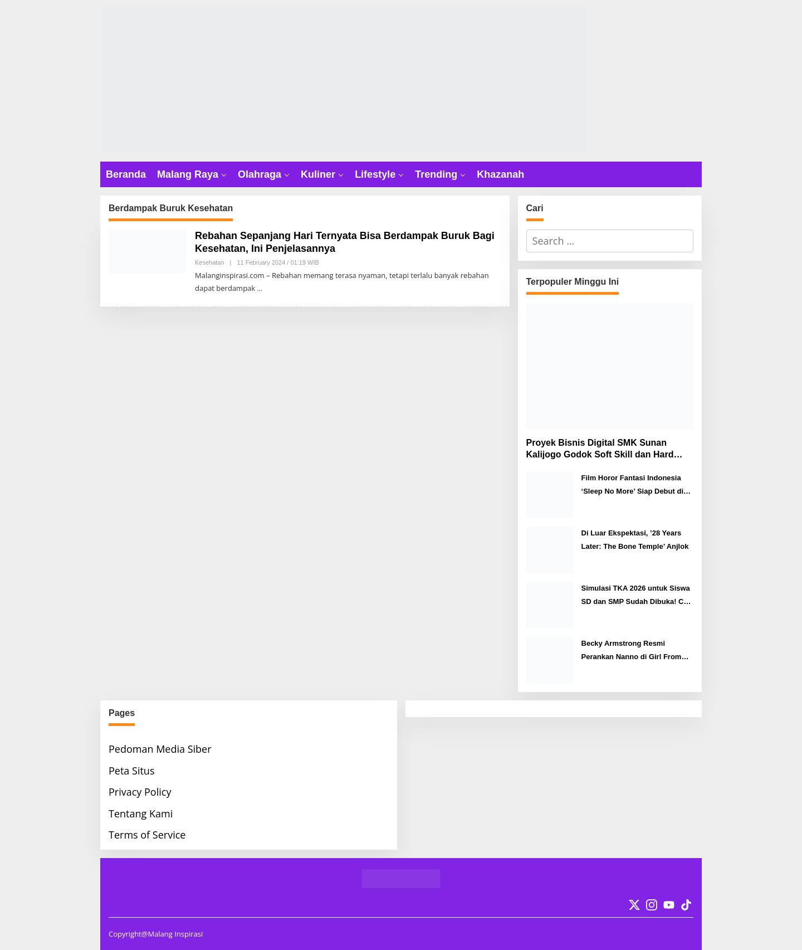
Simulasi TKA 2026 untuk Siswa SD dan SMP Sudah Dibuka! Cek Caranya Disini (636, 596)
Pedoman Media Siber (160, 749)
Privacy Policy (140, 791)
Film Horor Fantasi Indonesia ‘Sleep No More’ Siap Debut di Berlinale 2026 (632, 486)
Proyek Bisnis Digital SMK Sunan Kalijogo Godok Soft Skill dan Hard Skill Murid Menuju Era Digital (600, 449)
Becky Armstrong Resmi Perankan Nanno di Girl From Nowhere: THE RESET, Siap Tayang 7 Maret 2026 (631, 651)
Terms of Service (147, 834)
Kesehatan (209, 262)
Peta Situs (131, 770)
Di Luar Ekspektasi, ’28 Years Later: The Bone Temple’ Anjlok (635, 539)
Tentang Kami (141, 813)
